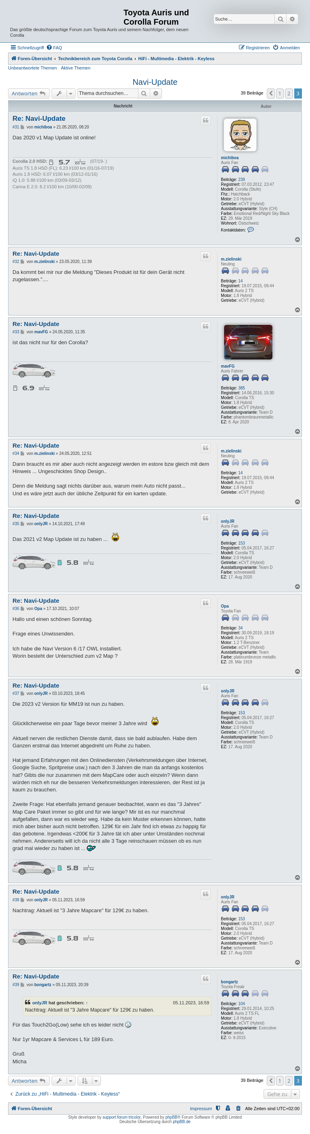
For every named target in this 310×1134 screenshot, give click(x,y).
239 (241, 179)
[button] (271, 93)
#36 (16, 608)
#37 (16, 693)
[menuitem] (54, 48)
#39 (16, 985)
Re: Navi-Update (39, 118)
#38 (16, 900)
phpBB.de (182, 1121)
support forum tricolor (121, 1117)
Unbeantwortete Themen (32, 67)
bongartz (229, 982)
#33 (16, 332)
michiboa (230, 158)
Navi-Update (154, 82)
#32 (16, 261)
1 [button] (280, 93)
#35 (16, 524)
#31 (16, 127)
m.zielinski (231, 259)
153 (241, 543)
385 (241, 388)
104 (241, 1003)
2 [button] (288, 93)
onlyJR (227, 521)
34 (240, 628)
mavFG (228, 366)
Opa (224, 606)
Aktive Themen (75, 67)
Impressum (201, 1108)
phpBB (171, 1117)
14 (240, 281)
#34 (16, 453)
